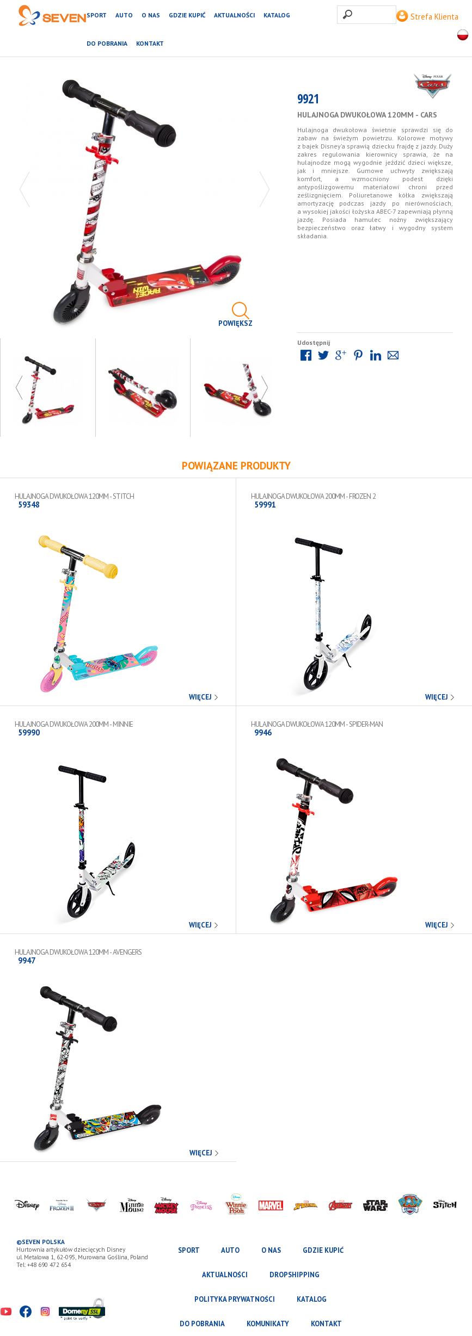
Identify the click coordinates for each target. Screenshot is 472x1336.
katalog (276, 15)
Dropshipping (294, 1274)
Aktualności (234, 15)
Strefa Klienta (427, 16)
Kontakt (150, 43)
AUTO (124, 15)
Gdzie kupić (187, 15)
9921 (308, 101)
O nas (151, 15)
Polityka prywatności (234, 1299)
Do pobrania (107, 43)
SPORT (97, 15)
